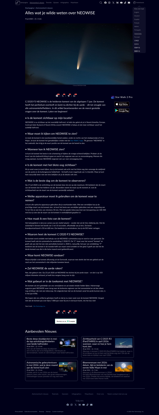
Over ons (100, 394)
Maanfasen (89, 394)
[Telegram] (68, 96)
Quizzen (65, 394)
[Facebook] (105, 3)
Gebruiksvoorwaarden (31, 411)
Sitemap (48, 411)
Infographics (76, 394)
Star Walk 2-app (76, 141)
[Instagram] (109, 3)
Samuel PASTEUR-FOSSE (80, 85)
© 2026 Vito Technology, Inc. (135, 411)
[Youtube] (121, 3)
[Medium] (117, 3)
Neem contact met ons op (117, 394)
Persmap (41, 411)
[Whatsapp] (74, 96)
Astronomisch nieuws (43, 8)
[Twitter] (113, 3)
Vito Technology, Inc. (39, 306)
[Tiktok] (125, 3)
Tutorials (55, 394)
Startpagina (29, 8)
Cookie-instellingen (57, 411)
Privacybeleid (19, 411)
